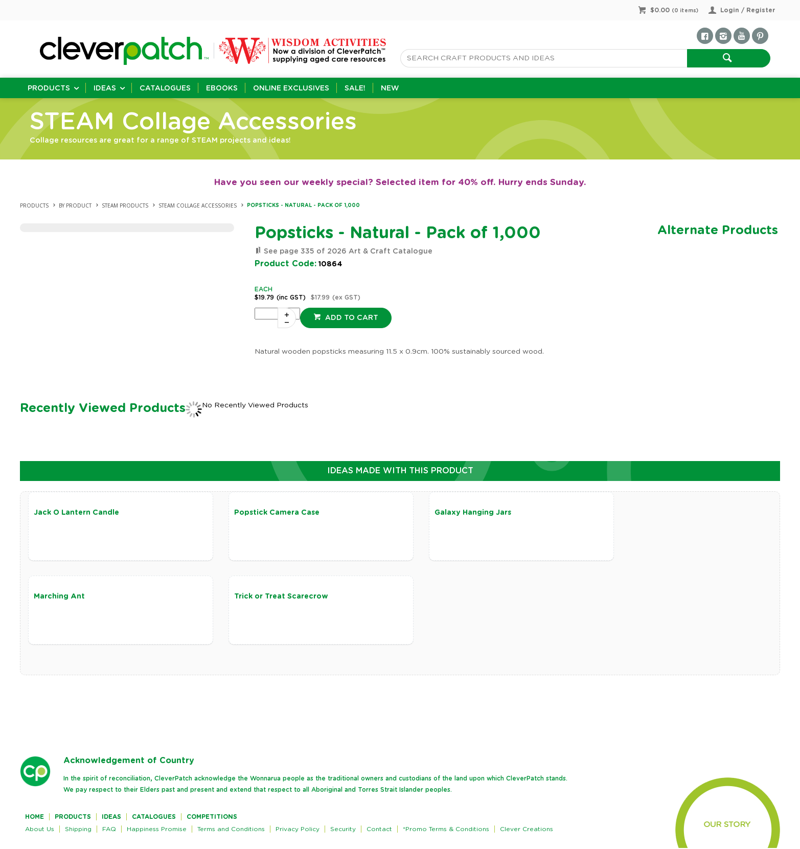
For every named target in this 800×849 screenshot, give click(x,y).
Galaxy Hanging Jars (451, 512)
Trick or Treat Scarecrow (81, 597)
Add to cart (350, 318)
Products (49, 88)
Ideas (105, 88)
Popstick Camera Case (266, 512)
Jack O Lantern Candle (76, 512)
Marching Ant (628, 512)
